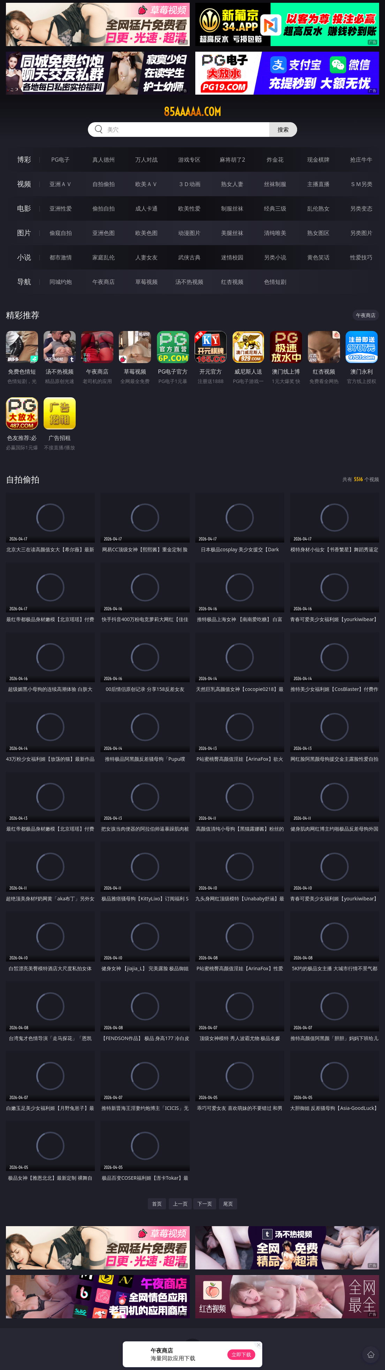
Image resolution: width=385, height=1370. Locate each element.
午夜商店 (103, 282)
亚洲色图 (103, 233)
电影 (24, 208)
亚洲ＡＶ (61, 184)
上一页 (180, 1203)
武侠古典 (189, 257)
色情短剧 (275, 282)
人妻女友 (146, 257)
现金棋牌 (318, 159)
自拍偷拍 (103, 184)
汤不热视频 (189, 282)
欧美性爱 (189, 208)
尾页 (228, 1203)
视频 (24, 184)
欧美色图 (146, 233)
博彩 (24, 159)
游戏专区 (189, 159)
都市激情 (61, 257)
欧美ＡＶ (146, 184)
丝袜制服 (275, 184)
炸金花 (275, 159)
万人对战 (146, 159)
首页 (157, 1203)
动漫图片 (189, 233)
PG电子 (60, 159)
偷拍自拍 (103, 208)
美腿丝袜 (232, 233)
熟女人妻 (232, 184)
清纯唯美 (275, 233)
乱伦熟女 (318, 208)
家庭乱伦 (103, 257)
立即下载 (241, 1354)
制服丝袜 (232, 208)
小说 (24, 257)
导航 (24, 281)
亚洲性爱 (61, 208)
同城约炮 (61, 282)
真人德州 (103, 159)
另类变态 (361, 208)
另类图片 (361, 233)
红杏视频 (232, 282)
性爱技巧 (361, 257)
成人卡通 (146, 208)
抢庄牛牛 (361, 159)
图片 (24, 232)
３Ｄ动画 (189, 184)
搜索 (283, 129)
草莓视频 (146, 282)
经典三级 (275, 208)
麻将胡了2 (232, 159)
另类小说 (275, 257)
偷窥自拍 (61, 233)
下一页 (204, 1203)
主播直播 (318, 184)
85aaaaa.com (192, 112)
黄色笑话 (318, 257)
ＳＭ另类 (361, 184)
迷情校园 (232, 257)
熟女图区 (318, 233)
